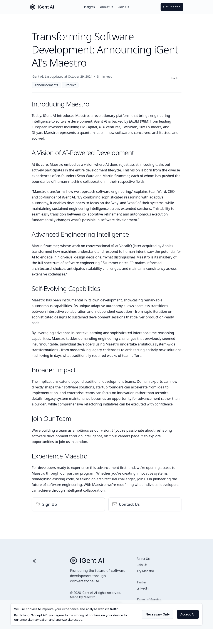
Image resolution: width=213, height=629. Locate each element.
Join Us (123, 7)
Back (174, 78)
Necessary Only (158, 614)
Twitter (141, 582)
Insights (89, 7)
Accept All (187, 614)
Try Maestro (145, 571)
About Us (106, 7)
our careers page (127, 436)
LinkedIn (143, 588)
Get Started (172, 7)
